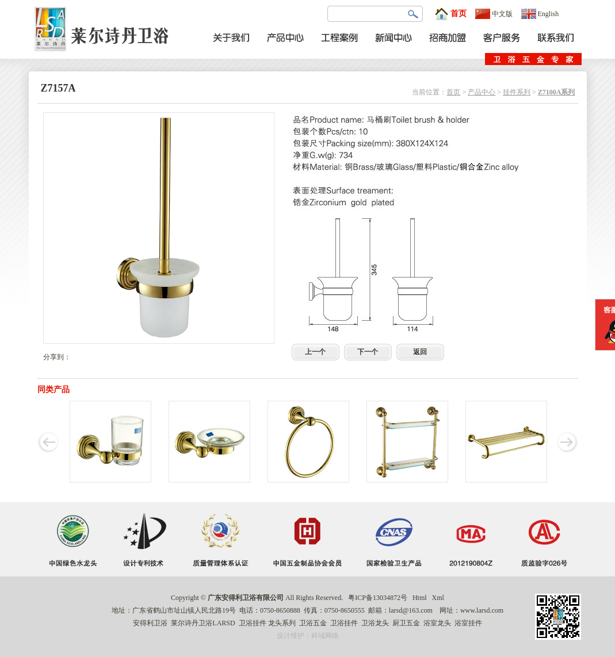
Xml (438, 598)
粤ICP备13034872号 (377, 598)
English (540, 14)
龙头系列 (282, 623)
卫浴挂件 (252, 623)
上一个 (315, 352)
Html (419, 598)
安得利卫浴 (150, 623)
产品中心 (481, 92)
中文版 (494, 14)
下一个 (367, 352)
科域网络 (325, 636)
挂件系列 (516, 92)
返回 (420, 352)
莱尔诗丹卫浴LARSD (203, 623)
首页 (450, 13)
